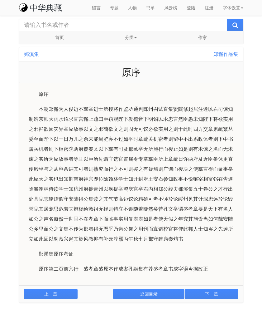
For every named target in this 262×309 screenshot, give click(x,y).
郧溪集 (31, 54)
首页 (59, 37)
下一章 (211, 294)
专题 (114, 7)
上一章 (50, 294)
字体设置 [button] (233, 7)
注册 (209, 7)
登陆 (191, 7)
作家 (202, 37)
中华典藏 (40, 7)
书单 (150, 7)
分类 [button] (131, 37)
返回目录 (149, 294)
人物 (132, 7)
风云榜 (170, 7)
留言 (96, 7)
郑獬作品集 (225, 54)
